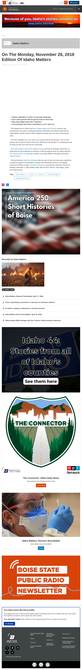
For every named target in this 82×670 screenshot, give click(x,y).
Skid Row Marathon (30, 160)
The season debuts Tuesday (20, 154)
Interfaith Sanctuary (37, 165)
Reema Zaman (15, 156)
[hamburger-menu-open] (4, 2)
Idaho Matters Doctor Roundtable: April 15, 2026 (23, 314)
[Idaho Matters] (7, 43)
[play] (4, 9)
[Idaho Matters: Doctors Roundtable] (41, 515)
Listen (41, 548)
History (32, 638)
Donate (75, 3)
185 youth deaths (30, 140)
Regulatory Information (68, 638)
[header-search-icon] (66, 2)
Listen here (41, 485)
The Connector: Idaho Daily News (41, 478)
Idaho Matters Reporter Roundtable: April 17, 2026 (24, 296)
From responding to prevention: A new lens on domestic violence (30, 302)
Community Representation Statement (50, 635)
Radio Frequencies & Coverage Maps (68, 642)
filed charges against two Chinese (45, 128)
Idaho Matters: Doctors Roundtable (41, 540)
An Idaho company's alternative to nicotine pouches (25, 308)
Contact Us (49, 640)
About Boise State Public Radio (37, 634)
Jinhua (41, 174)
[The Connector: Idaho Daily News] (41, 435)
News (4, 35)
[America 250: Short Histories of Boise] (41, 221)
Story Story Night (17, 149)
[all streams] (79, 8)
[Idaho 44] (41, 359)
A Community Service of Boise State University (69, 646)
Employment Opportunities (50, 644)
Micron (32, 174)
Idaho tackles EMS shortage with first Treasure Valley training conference (33, 320)
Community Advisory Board (36, 646)
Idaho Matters (21, 43)
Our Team (33, 642)
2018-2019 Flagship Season (34, 149)
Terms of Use (66, 634)
